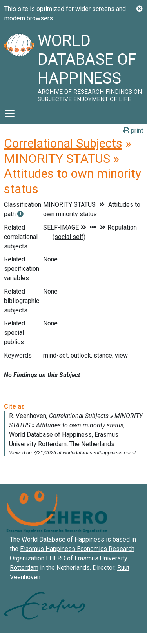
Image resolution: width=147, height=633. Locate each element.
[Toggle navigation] (10, 113)
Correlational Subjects (63, 143)
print (133, 130)
